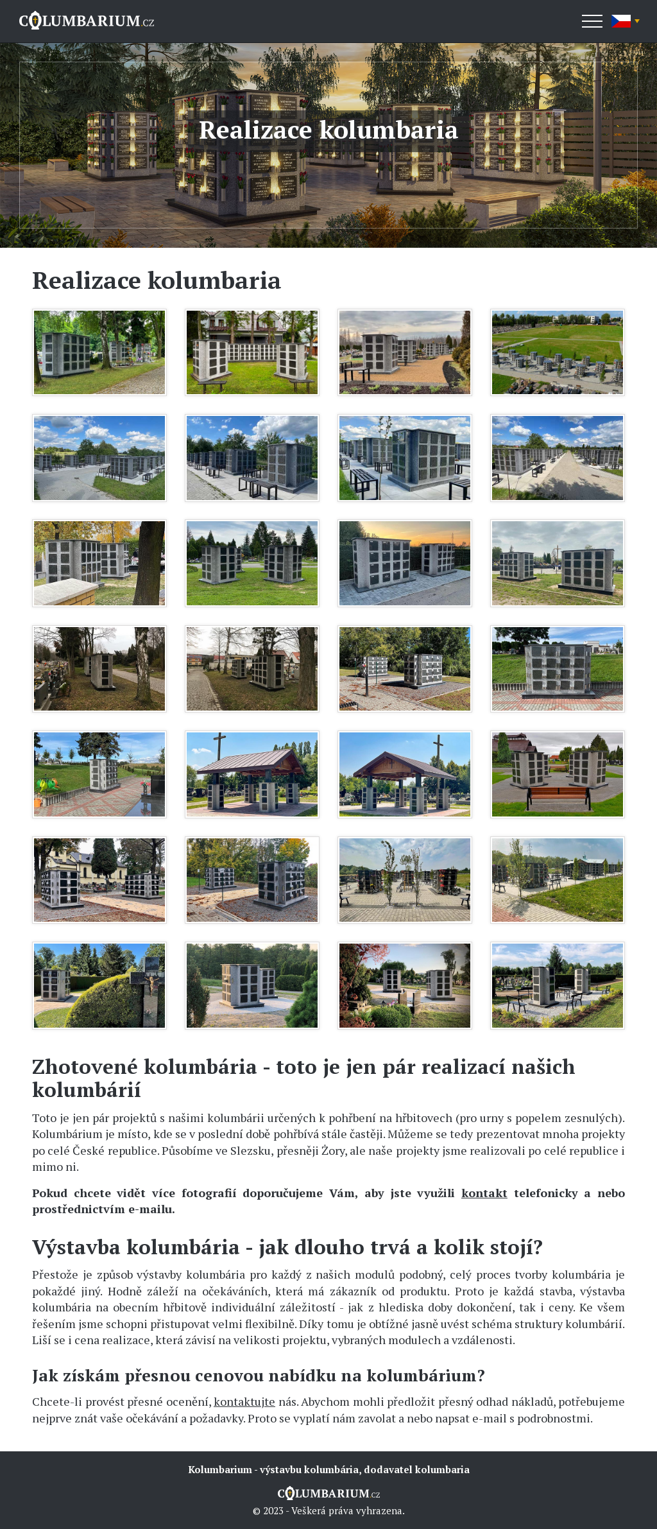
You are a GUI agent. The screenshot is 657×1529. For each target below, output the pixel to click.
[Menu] (592, 21)
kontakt (484, 1192)
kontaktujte (244, 1401)
